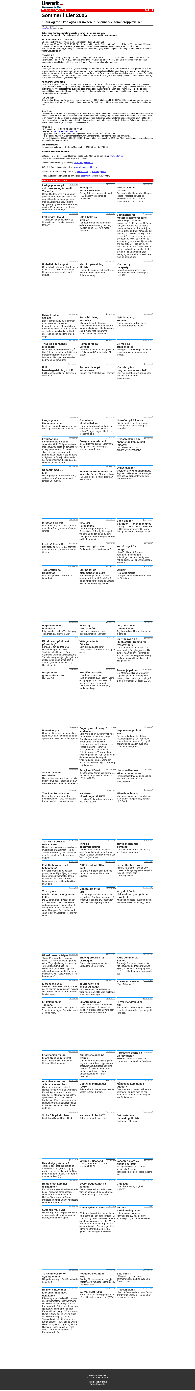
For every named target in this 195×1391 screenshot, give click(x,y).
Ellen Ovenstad (47, 29)
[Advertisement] (97, 294)
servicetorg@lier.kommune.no (67, 131)
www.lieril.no (82, 172)
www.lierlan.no (116, 156)
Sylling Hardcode (97, 1384)
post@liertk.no (87, 176)
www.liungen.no (99, 172)
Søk (149, 10)
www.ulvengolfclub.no (83, 163)
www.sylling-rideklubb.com (85, 167)
